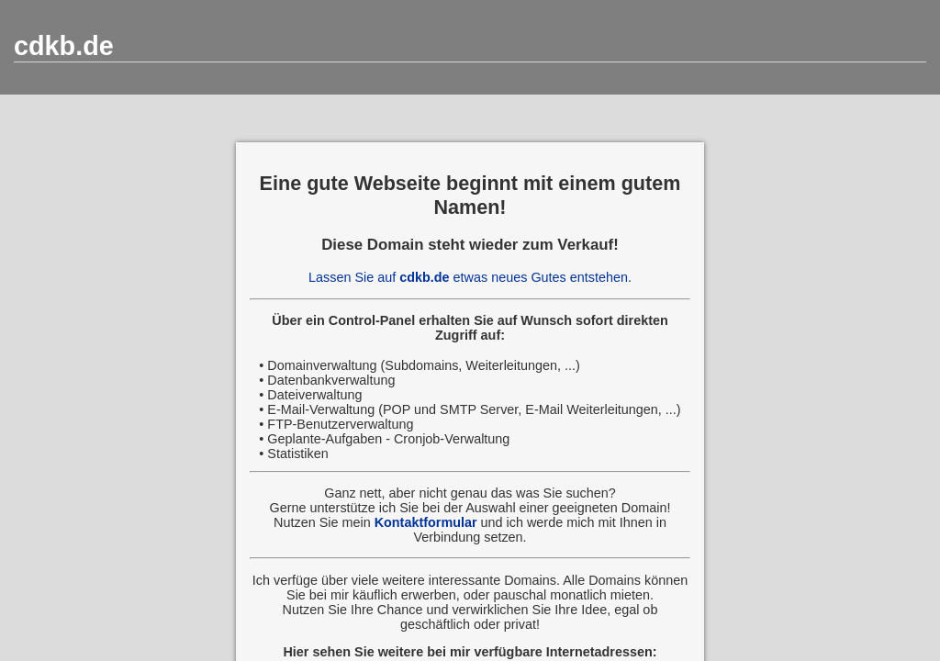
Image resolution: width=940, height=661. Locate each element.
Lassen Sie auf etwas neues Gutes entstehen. (470, 277)
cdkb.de (64, 46)
